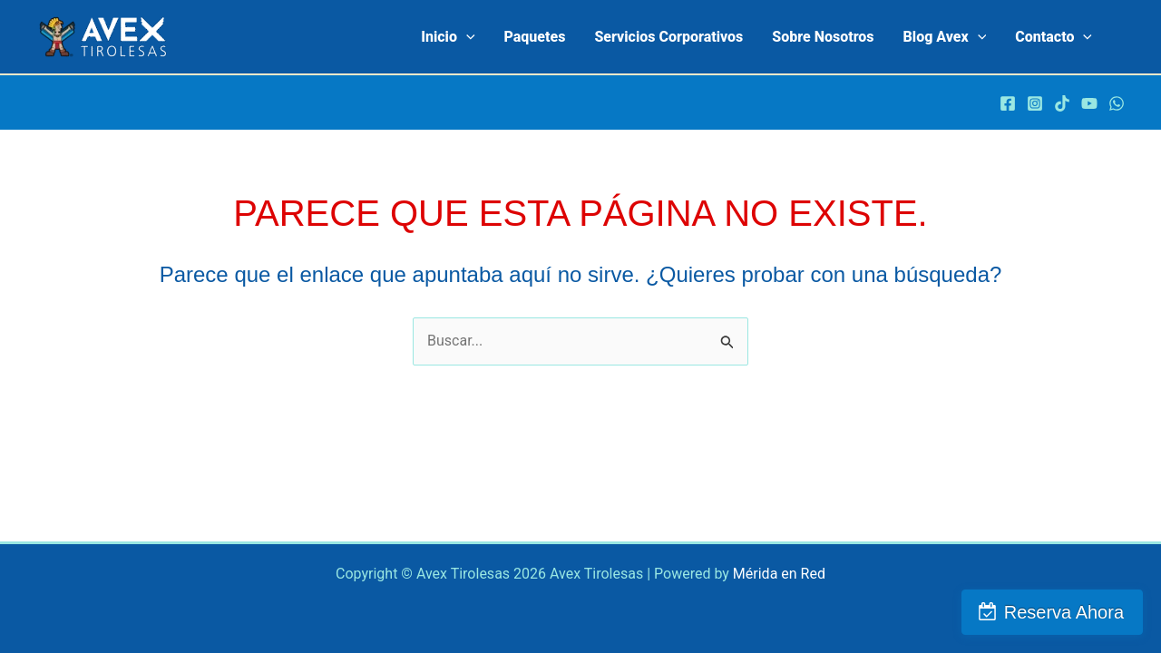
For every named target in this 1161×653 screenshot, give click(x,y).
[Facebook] (1008, 103)
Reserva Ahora (1064, 612)
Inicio (447, 37)
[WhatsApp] (1116, 103)
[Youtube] (1089, 103)
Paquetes (535, 36)
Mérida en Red (779, 573)
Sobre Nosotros (822, 36)
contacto (1053, 37)
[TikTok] (1062, 103)
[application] (466, 37)
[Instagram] (1035, 103)
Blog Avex (945, 37)
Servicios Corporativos (668, 36)
